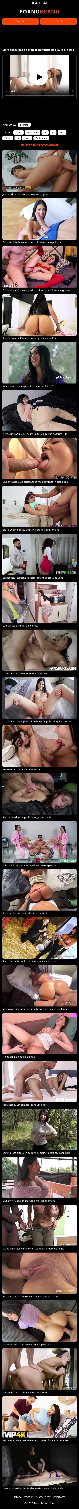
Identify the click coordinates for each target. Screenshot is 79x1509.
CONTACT (59, 1497)
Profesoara (41, 138)
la (18, 138)
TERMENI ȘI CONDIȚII (37, 1497)
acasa (18, 132)
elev (62, 132)
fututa (8, 138)
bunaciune (32, 132)
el (53, 132)
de (45, 132)
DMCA (18, 1497)
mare (27, 138)
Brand (39, 11)
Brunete (24, 124)
